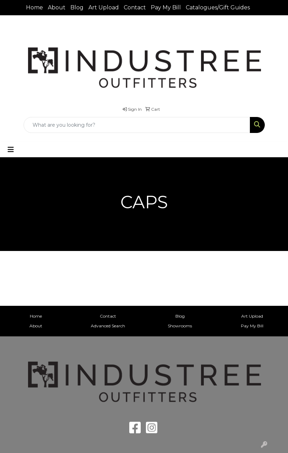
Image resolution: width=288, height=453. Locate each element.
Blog (77, 7)
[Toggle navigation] (10, 149)
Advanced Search (108, 325)
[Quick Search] (137, 125)
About (57, 7)
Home (34, 7)
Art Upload (103, 7)
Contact (135, 7)
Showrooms (180, 325)
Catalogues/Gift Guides (218, 7)
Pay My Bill (166, 7)
